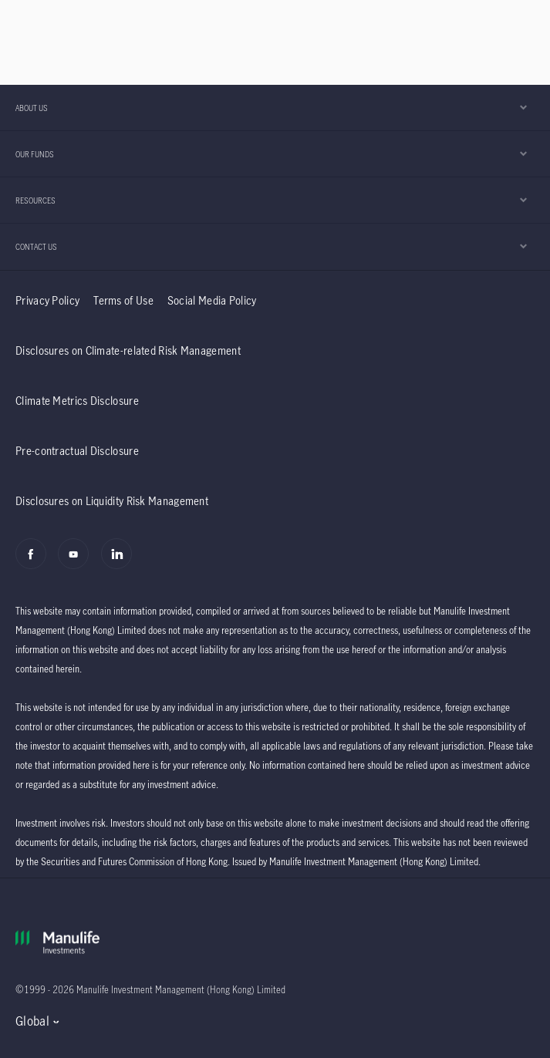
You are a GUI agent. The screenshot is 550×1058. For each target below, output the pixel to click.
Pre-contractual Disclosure (77, 450)
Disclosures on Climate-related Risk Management (128, 350)
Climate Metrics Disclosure (77, 400)
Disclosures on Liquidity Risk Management (111, 501)
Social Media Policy (212, 300)
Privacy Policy (47, 300)
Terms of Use (123, 300)
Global (32, 1021)
